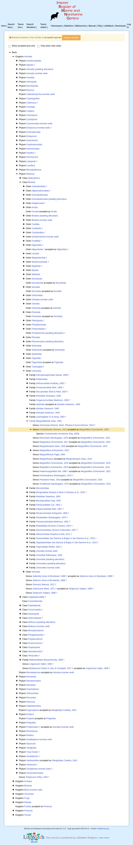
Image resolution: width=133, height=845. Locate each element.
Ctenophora (31, 115)
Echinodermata (33, 132)
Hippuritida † (37, 245)
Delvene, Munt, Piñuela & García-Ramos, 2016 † (67, 425)
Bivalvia (31, 182)
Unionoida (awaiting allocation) (50, 559)
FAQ (99, 26)
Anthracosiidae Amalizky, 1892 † (51, 383)
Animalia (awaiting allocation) (39, 69)
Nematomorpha (33, 681)
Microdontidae (42, 488)
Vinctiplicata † (39, 769)
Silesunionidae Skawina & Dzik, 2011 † (54, 534)
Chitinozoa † (32, 103)
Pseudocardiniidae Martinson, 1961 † (53, 521)
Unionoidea (48, 567)
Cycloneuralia (39, 123)
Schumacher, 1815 (94, 429)
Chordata (30, 107)
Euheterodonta (45, 237)
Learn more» (104, 838)
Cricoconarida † (35, 609)
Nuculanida (37, 279)
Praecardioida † (39, 329)
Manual (92, 26)
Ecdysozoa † (39, 128)
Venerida (36, 572)
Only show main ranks (49, 46)
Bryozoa (30, 90)
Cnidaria (30, 111)
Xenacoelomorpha (34, 773)
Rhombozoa (32, 731)
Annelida (30, 77)
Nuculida (36, 287)
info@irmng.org (103, 829)
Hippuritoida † (38, 249)
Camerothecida (35, 601)
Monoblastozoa (33, 672)
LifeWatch (108, 26)
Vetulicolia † (31, 764)
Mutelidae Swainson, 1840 (48, 496)
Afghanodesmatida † (41, 191)
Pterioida (36, 337)
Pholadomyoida (39, 324)
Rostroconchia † (35, 643)
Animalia (28, 56)
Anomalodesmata (40, 195)
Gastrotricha (32, 140)
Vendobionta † (33, 756)
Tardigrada (31, 748)
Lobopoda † (31, 161)
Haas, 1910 (52, 446)
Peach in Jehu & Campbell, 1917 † (51, 668)
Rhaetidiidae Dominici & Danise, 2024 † (54, 526)
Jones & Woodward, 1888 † (50, 576)
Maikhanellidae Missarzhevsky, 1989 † (47, 660)
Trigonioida (37, 362)
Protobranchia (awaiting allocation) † (48, 333)
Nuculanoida (37, 283)
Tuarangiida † (38, 366)
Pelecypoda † (38, 320)
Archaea (28, 781)
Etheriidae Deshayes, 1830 (48, 396)
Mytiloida (36, 274)
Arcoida (35, 211)
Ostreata (42, 299)
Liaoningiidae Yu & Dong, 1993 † (51, 417)
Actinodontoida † (39, 186)
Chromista (29, 794)
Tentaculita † (34, 655)
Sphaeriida (37, 354)
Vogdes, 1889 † (81, 588)
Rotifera (30, 735)
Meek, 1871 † (45, 588)
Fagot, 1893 (52, 454)
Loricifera (30, 165)
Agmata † (30, 65)
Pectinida (36, 312)
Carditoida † (37, 228)
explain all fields (71, 37)
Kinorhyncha (32, 157)
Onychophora (32, 689)
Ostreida (35, 303)
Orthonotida (37, 295)
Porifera (30, 714)
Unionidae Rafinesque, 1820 (49, 555)
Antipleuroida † (38, 203)
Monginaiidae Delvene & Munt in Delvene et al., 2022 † (61, 492)
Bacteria (28, 785)
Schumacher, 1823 (53, 467)
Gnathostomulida (34, 144)
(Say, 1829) (61, 433)
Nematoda (31, 676)
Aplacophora (34, 178)
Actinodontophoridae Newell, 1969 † (52, 375)
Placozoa (30, 702)
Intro (3, 26)
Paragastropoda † (36, 635)
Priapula (30, 718)
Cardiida (35, 224)
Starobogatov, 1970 (53, 438)
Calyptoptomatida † (37, 597)
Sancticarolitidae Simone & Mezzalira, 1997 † (57, 530)
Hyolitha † (31, 153)
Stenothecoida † (35, 651)
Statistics (68, 26)
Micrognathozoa (33, 170)
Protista (27, 806)
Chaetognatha (32, 98)
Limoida (35, 253)
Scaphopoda (34, 647)
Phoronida (31, 697)
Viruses (27, 815)
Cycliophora (31, 119)
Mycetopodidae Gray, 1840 (48, 500)
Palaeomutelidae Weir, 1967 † (50, 509)
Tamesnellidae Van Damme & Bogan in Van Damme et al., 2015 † (66, 538)
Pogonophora (32, 710)
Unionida (47, 551)
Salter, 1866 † (41, 664)
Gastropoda (33, 614)
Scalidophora (39, 739)
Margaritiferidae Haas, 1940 (49, 421)
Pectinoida (36, 316)
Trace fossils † (33, 752)
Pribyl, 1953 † (38, 777)
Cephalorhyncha (40, 94)
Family (32, 421)
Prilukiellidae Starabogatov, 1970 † (52, 517)
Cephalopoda (34, 605)
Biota (33, 790)
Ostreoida (36, 308)
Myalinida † (37, 266)
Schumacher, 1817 (53, 442)
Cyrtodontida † (38, 232)
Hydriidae (40, 404)
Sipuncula (31, 743)
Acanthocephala (33, 61)
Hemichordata (32, 149)
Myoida (35, 270)
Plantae (27, 802)
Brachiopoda (32, 86)
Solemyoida (37, 350)
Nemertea (31, 685)
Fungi (26, 798)
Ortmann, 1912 (53, 429)
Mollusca (30, 174)
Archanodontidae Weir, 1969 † (50, 387)
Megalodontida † (39, 258)
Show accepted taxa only (21, 46)
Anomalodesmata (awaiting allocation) (49, 199)
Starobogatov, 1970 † (56, 475)
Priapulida (51, 718)
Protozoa (48, 806)
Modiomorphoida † (40, 262)
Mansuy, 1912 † (44, 584)
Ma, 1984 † (54, 471)
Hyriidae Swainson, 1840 (68, 404)
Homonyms (56, 26)
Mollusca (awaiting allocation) (41, 622)
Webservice (81, 26)
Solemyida (36, 345)
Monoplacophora (35, 630)
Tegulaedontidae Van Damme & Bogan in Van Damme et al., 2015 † (67, 542)
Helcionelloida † (35, 618)
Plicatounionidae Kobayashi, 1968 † (52, 513)
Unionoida (36, 371)
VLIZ (64, 829)
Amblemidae (41, 379)
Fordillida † (37, 241)
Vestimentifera (32, 760)
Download (120, 26)
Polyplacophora (35, 639)
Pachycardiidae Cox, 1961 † (49, 505)
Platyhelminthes (33, 706)
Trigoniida (36, 358)
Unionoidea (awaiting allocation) (50, 563)
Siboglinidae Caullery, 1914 (63, 710)
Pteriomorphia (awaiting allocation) (48, 341)
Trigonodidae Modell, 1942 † (49, 547)
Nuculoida (36, 291)
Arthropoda (31, 82)
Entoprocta (31, 136)
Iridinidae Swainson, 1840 (48, 412)
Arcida (34, 207)
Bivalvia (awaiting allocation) (45, 216)
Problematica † (33, 727)
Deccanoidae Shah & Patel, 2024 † (52, 391)
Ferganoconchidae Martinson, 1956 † (53, 400)
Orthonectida (32, 693)
